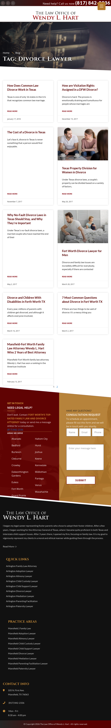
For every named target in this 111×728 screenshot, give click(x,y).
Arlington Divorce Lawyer (19, 591)
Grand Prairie (19, 495)
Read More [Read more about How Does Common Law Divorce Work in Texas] (12, 111)
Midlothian (41, 471)
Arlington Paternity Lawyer (19, 606)
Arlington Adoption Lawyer (19, 571)
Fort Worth (17, 488)
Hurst (38, 445)
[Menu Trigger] (102, 6)
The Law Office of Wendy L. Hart (55, 16)
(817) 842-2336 (92, 3)
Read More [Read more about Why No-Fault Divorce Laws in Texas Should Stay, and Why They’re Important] (12, 276)
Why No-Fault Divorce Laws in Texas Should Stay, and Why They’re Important (26, 219)
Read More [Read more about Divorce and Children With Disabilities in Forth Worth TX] (12, 323)
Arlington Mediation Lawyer (20, 596)
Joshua (38, 452)
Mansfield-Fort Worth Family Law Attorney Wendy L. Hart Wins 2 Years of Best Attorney (26, 348)
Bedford (16, 445)
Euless (15, 482)
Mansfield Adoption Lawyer (22, 633)
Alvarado (16, 438)
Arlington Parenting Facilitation (22, 601)
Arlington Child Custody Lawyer (22, 581)
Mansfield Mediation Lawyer (22, 658)
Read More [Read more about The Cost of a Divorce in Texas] (12, 194)
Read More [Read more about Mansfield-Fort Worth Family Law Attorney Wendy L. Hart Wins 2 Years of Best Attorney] (12, 374)
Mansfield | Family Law (19, 628)
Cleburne (16, 458)
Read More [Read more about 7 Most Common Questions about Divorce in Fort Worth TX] (67, 323)
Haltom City (41, 438)
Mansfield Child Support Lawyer (24, 648)
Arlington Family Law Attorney (21, 566)
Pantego (39, 478)
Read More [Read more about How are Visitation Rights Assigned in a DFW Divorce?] (67, 111)
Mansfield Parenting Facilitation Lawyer (28, 663)
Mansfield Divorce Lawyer (21, 653)
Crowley (16, 465)
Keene (38, 458)
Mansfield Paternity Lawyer (22, 668)
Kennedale (40, 465)
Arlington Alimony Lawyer (19, 576)
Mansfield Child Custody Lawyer (24, 643)
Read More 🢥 (10, 546)
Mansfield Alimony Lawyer (21, 638)
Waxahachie (41, 491)
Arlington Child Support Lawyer (22, 586)
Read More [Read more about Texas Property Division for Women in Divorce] (67, 194)
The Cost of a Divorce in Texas (26, 132)
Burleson (16, 452)
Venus (38, 485)
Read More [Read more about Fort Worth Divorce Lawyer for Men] (67, 276)
